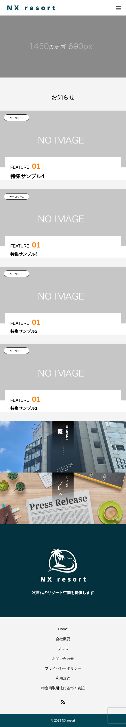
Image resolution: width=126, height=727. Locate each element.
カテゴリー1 (16, 118)
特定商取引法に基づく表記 (63, 688)
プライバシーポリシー (63, 668)
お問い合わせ (63, 658)
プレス (63, 649)
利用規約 (63, 678)
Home (63, 629)
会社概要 (63, 639)
